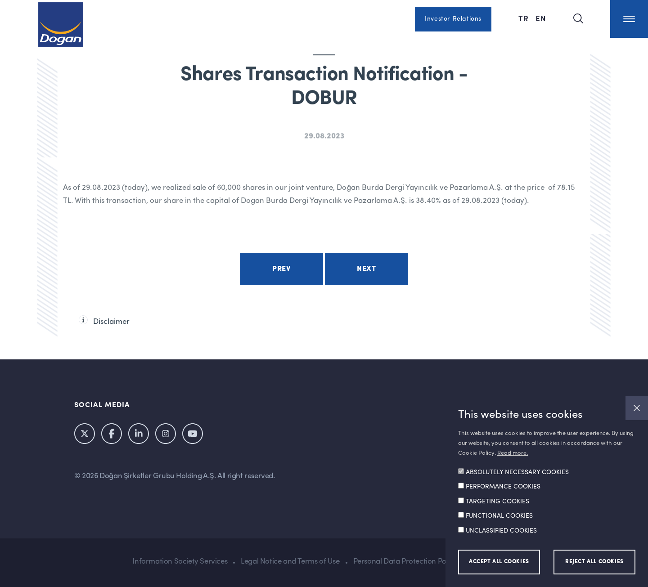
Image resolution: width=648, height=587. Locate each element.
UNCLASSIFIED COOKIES (501, 531)
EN (541, 18)
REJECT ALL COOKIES (594, 562)
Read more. (512, 453)
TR (524, 18)
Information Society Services (179, 561)
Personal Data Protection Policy (405, 561)
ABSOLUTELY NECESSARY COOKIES (517, 472)
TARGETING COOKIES (497, 501)
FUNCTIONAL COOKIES (499, 516)
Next (366, 269)
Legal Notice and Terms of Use (290, 561)
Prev (281, 269)
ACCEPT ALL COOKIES (499, 562)
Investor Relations (453, 19)
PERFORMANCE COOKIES (503, 487)
